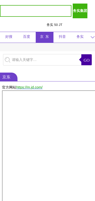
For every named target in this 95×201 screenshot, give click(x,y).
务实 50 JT (54, 25)
